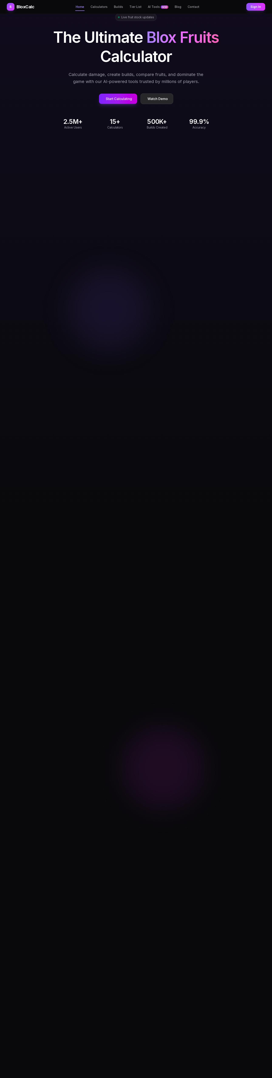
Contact (193, 7)
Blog (178, 7)
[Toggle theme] (242, 7)
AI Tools (158, 7)
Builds (118, 7)
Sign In (256, 7)
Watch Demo (157, 99)
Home (80, 7)
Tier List (135, 7)
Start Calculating (119, 99)
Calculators (99, 7)
